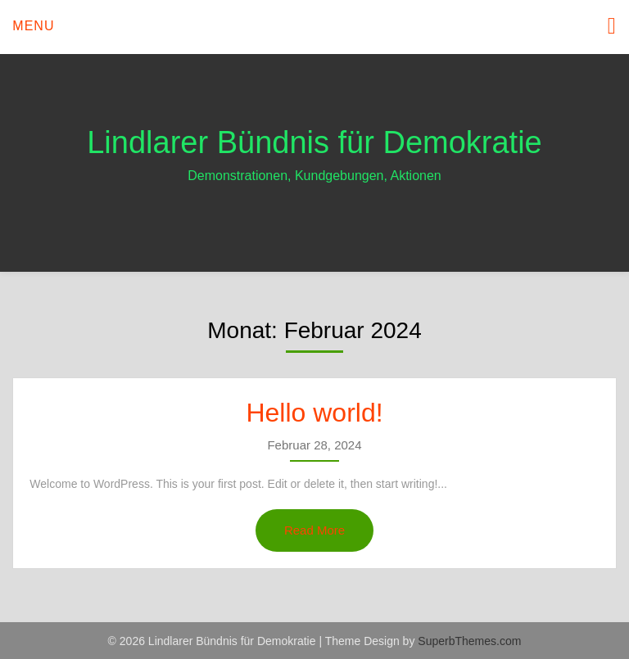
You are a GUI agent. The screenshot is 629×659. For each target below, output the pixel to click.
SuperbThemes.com (469, 641)
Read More (314, 530)
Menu (33, 26)
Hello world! (314, 412)
